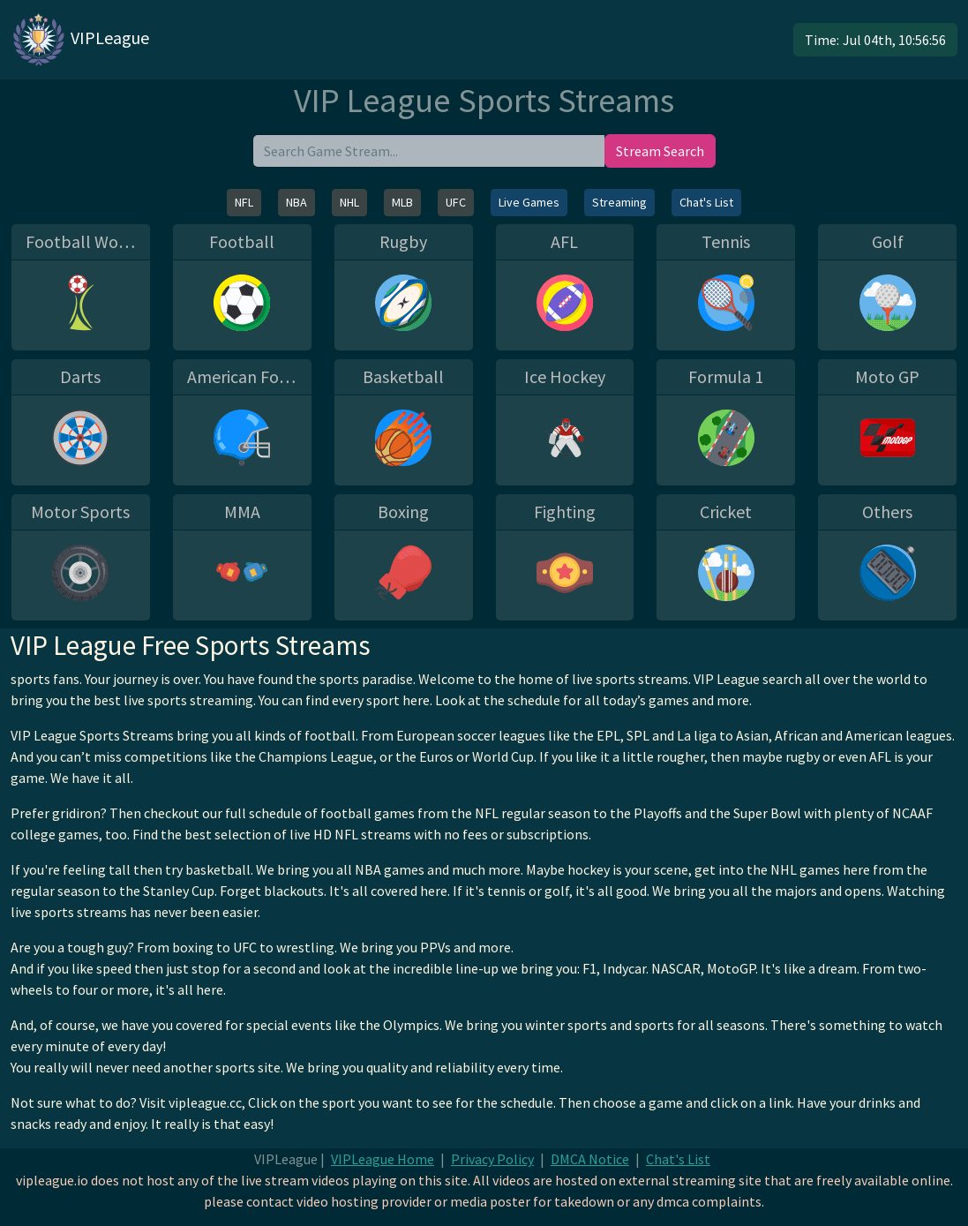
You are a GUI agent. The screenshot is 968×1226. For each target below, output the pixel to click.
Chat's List (706, 202)
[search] (428, 151)
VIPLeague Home (382, 1159)
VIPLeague (80, 39)
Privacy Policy (492, 1159)
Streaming (619, 202)
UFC (456, 202)
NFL (244, 202)
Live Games (529, 202)
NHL (349, 202)
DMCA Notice (590, 1159)
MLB (402, 202)
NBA (296, 202)
